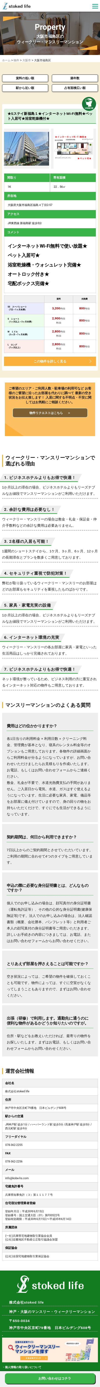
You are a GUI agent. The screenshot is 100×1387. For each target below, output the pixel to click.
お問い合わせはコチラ (54, 1378)
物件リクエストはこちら (50, 413)
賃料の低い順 (25, 78)
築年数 (74, 78)
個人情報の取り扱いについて (23, 1367)
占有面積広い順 (75, 88)
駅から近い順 (25, 88)
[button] (95, 7)
